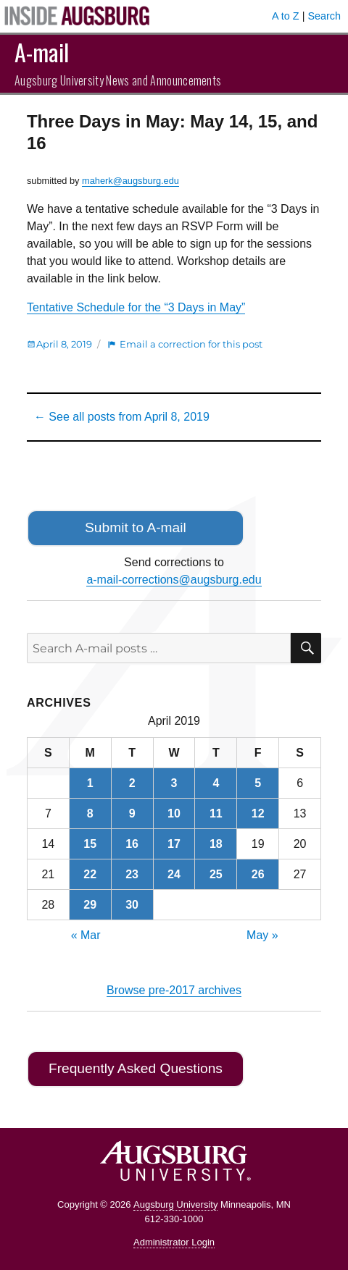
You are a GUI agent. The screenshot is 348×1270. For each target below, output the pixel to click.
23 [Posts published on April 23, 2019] (131, 874)
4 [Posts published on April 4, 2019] (215, 783)
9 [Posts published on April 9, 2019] (132, 813)
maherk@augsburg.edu (130, 180)
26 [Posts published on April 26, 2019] (258, 874)
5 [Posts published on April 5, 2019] (257, 783)
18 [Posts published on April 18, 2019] (216, 844)
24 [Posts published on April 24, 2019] (174, 874)
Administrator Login (174, 1242)
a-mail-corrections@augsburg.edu (173, 579)
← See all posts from (122, 417)
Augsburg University (175, 1204)
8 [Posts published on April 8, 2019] (90, 813)
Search (324, 16)
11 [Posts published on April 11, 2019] (216, 813)
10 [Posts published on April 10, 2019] (174, 813)
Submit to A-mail (135, 527)
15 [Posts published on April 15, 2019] (89, 844)
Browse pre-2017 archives (174, 990)
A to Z (285, 16)
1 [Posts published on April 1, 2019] (90, 783)
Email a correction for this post (191, 344)
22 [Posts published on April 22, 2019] (89, 874)
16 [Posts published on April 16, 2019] (131, 844)
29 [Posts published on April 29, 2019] (89, 905)
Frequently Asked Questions (136, 1068)
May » (262, 935)
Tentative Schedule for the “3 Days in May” (136, 307)
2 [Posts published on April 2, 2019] (132, 783)
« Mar (86, 935)
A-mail (41, 52)
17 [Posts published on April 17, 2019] (174, 844)
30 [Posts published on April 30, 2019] (131, 905)
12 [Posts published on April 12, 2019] (258, 813)
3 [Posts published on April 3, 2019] (174, 783)
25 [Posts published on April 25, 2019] (216, 874)
